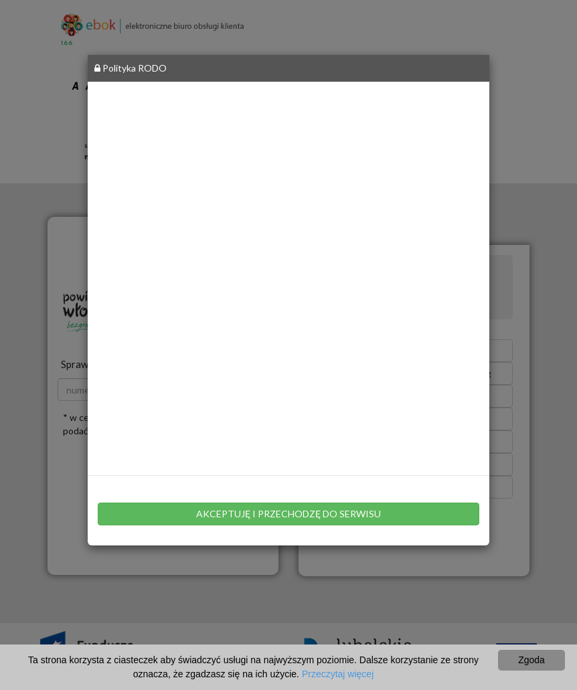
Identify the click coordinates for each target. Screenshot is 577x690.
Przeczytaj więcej (338, 674)
